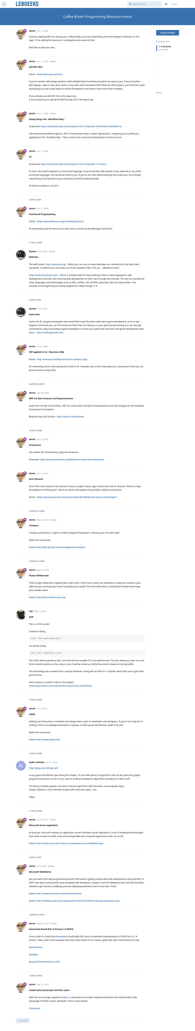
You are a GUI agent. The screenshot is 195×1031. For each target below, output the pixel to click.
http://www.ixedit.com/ (48, 739)
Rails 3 (65, 997)
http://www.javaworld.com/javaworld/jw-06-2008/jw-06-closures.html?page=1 (77, 497)
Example (33, 954)
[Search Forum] (144, 4)
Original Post (163, 41)
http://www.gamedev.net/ (50, 332)
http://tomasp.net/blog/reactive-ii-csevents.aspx (62, 359)
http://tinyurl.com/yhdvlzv (70, 416)
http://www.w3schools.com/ (43, 275)
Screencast (34, 1008)
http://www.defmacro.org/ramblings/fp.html (60, 221)
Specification (35, 947)
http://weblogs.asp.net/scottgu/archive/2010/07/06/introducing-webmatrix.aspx (78, 900)
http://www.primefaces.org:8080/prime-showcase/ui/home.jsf (72, 459)
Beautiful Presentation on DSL (44, 961)
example (61, 936)
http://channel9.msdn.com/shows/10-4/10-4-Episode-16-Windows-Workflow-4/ (81, 126)
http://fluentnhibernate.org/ (51, 597)
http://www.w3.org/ (56, 264)
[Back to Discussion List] (4, 4)
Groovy (32, 936)
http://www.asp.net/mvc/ (50, 74)
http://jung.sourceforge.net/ (43, 768)
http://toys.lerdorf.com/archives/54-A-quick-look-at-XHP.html (60, 685)
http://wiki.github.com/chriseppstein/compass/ (60, 547)
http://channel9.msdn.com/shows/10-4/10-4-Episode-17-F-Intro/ (74, 164)
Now (159, 92)
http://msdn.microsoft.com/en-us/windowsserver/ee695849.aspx (69, 843)
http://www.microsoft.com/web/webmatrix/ (59, 893)
